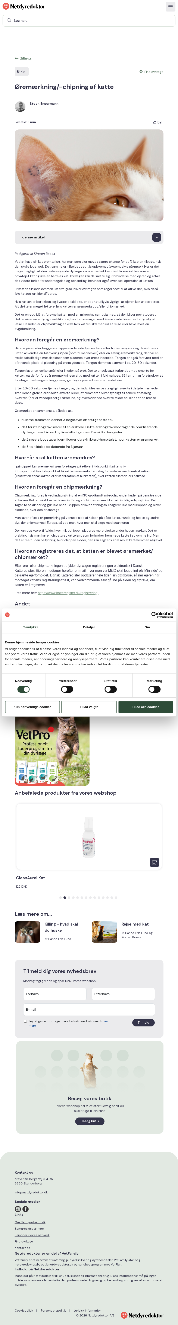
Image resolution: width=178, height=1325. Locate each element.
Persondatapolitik (53, 1310)
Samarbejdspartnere (29, 1229)
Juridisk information (88, 1310)
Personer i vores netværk (32, 1235)
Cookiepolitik (24, 1310)
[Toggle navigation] (170, 7)
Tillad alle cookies (145, 707)
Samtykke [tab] (30, 627)
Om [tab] (147, 627)
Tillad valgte (89, 707)
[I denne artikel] (89, 237)
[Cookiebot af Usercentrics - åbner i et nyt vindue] (154, 615)
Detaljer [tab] (89, 627)
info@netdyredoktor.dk (31, 1192)
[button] (60, 897)
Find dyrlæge (24, 1241)
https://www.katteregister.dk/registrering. (68, 593)
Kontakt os (22, 1248)
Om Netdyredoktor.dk (30, 1222)
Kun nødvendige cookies (32, 707)
